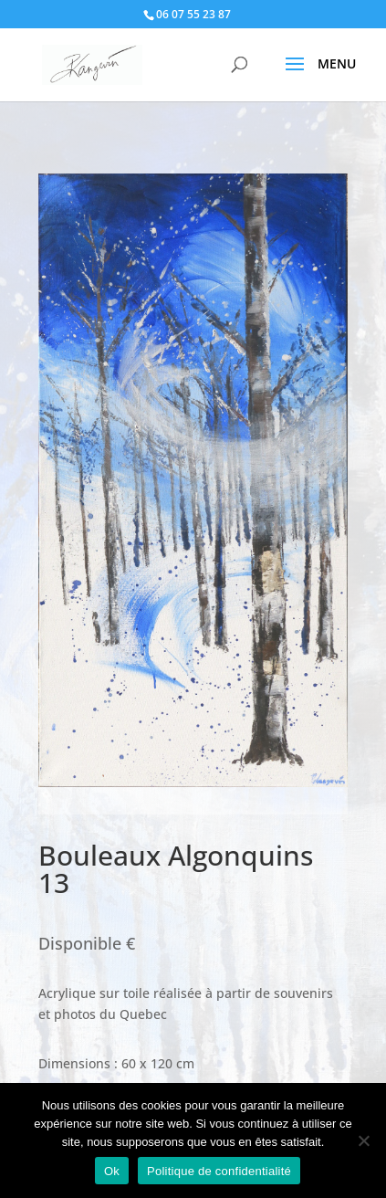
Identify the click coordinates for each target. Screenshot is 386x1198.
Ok (112, 1171)
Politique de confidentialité (219, 1171)
